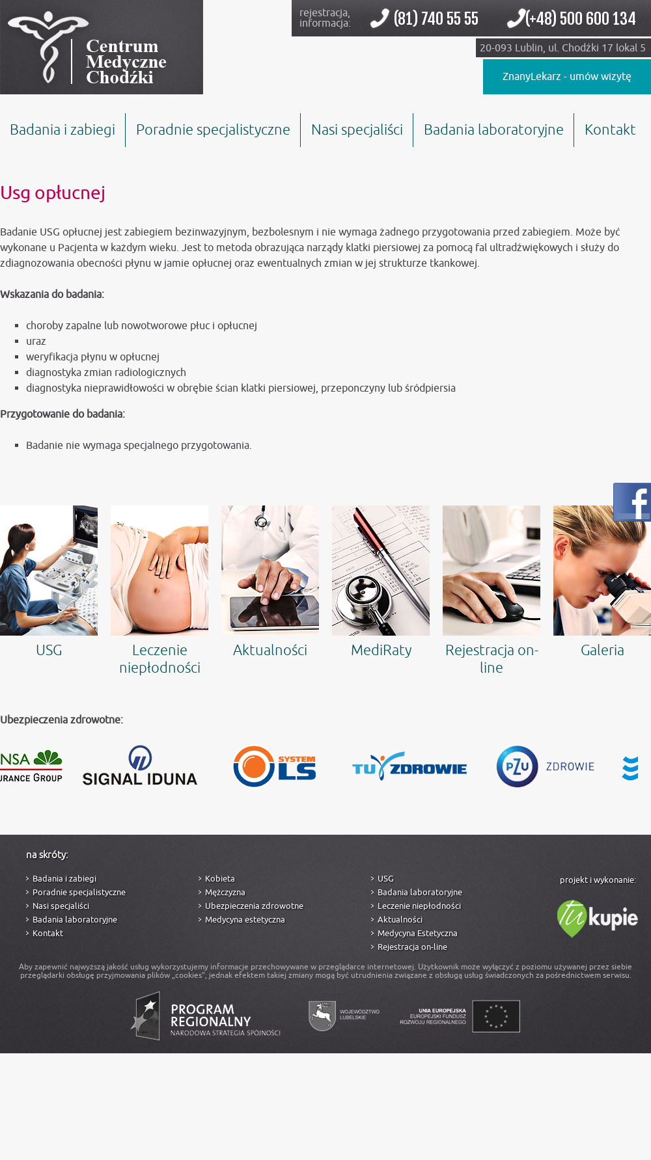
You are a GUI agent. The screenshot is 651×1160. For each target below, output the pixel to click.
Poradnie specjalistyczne (213, 130)
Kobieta (220, 878)
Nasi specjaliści (357, 130)
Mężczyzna (225, 892)
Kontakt (610, 130)
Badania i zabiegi (62, 130)
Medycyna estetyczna (245, 919)
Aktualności (270, 583)
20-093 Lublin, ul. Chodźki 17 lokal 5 (563, 48)
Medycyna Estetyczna (418, 933)
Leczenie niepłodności (159, 591)
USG (49, 583)
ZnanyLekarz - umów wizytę (567, 76)
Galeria (602, 583)
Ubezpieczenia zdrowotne (254, 905)
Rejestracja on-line (491, 591)
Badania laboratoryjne (494, 130)
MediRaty (381, 583)
